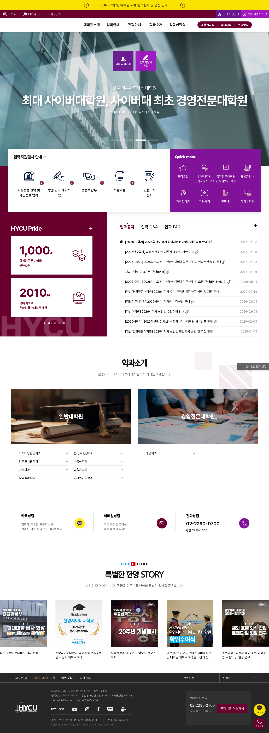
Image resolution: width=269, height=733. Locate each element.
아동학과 (24, 470)
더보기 (90, 228)
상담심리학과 (27, 478)
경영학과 (151, 453)
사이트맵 (259, 25)
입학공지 (127, 226)
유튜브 (74, 709)
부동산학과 (80, 461)
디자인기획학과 (83, 478)
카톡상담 (259, 712)
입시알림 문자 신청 (253, 366)
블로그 (110, 709)
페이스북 (98, 709)
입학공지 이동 (255, 225)
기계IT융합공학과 (30, 453)
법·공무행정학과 (83, 453)
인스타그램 (87, 709)
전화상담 (259, 726)
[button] (116, 140)
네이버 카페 (123, 709)
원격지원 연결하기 (232, 708)
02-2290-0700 (202, 705)
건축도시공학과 (28, 461)
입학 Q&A (149, 226)
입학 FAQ (173, 226)
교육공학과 (80, 470)
